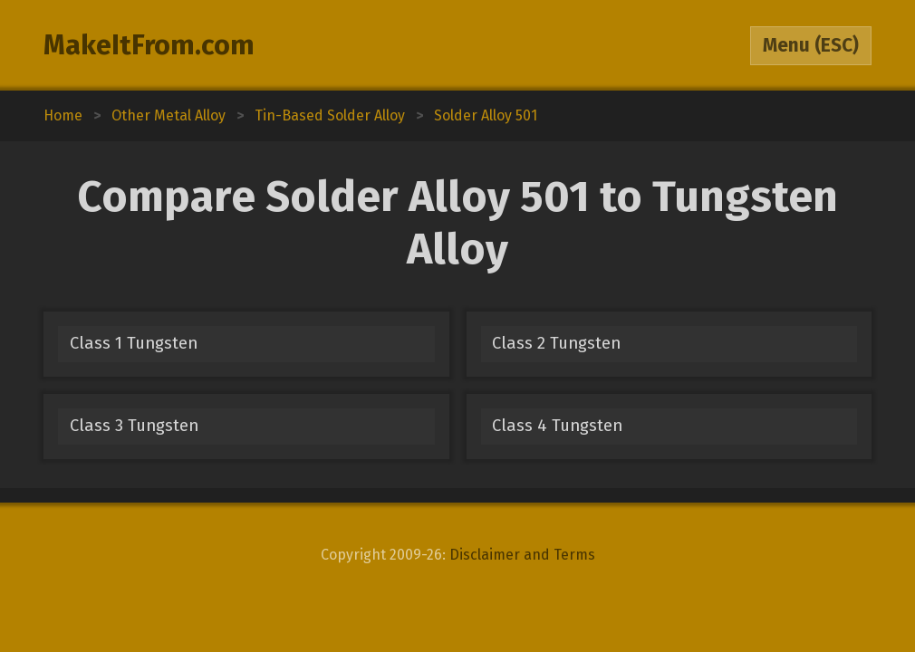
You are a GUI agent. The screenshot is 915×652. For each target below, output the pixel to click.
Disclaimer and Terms (522, 554)
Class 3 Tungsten (134, 426)
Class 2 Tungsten (556, 343)
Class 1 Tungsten (133, 343)
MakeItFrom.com (149, 45)
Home (62, 115)
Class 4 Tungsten (557, 426)
